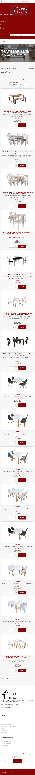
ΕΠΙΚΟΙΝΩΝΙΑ (4, 730)
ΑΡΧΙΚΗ (3, 720)
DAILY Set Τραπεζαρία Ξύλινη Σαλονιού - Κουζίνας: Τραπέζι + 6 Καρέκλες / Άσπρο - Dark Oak (17, 152)
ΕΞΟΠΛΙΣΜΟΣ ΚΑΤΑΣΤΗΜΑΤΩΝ (8, 726)
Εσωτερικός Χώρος (11, 54)
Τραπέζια (30, 68)
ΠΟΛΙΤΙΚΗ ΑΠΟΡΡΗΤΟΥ (6, 741)
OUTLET (3, 728)
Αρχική (3, 54)
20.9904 (17, 506)
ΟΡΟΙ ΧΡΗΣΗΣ (4, 745)
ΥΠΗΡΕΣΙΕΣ (4, 732)
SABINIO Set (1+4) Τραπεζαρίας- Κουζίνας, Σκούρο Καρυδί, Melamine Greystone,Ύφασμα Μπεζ (17, 354)
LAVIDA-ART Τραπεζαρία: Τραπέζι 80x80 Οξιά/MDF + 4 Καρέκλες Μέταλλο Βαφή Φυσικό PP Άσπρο (17, 314)
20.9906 (17, 544)
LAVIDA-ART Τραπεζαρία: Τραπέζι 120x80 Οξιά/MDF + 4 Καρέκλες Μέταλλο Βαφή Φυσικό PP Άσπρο (17, 657)
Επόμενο (9, 678)
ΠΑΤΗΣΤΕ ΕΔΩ (25, 1)
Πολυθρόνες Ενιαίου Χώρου (9, 68)
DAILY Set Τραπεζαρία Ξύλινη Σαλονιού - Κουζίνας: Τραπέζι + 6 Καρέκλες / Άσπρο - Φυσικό (17, 192)
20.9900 (17, 394)
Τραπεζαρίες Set (7, 55)
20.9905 (17, 431)
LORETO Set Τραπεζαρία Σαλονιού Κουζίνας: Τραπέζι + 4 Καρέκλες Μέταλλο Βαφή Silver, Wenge (17, 273)
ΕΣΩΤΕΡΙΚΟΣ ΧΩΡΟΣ (6, 724)
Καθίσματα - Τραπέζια (22, 54)
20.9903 (17, 469)
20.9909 (17, 619)
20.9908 (17, 581)
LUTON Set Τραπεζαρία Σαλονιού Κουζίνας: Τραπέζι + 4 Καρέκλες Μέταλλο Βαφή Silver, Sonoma (17, 233)
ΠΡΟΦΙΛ (3, 722)
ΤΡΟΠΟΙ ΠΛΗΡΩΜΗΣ (6, 743)
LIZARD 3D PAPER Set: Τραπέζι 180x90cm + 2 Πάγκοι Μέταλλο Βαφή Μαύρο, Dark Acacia (17, 112)
